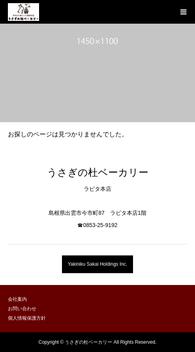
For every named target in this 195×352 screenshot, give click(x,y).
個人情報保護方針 (27, 318)
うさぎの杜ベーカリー (97, 172)
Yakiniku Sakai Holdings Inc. (98, 264)
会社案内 (17, 299)
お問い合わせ (22, 308)
